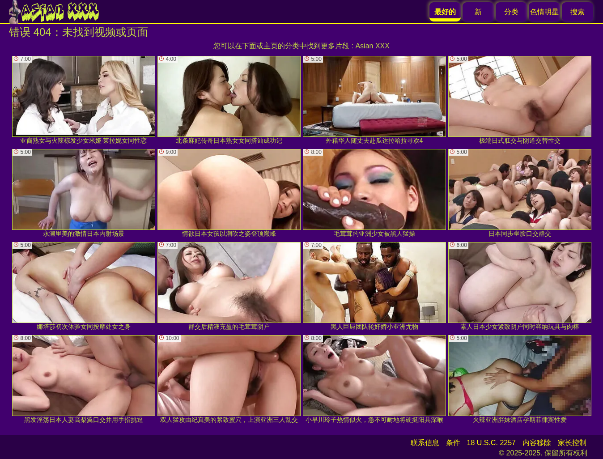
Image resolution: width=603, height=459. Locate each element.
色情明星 (544, 12)
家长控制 (572, 442)
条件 (453, 442)
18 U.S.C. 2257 (491, 442)
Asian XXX (372, 46)
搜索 (577, 12)
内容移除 (536, 442)
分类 (511, 12)
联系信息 (425, 442)
